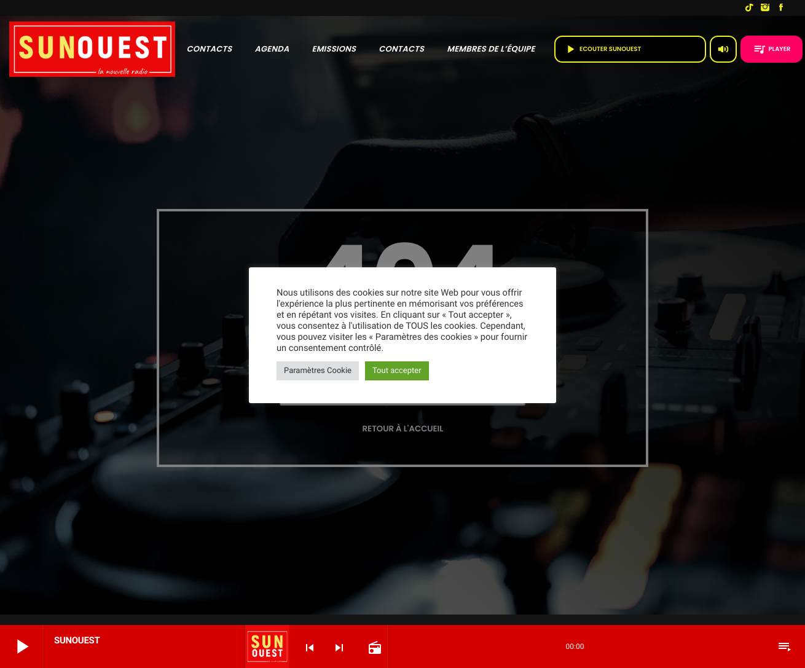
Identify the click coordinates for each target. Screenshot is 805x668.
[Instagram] (765, 8)
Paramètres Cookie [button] (317, 370)
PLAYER (772, 49)
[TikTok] (749, 8)
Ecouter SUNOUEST (630, 49)
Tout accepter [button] (397, 370)
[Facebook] (781, 8)
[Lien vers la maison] (92, 49)
